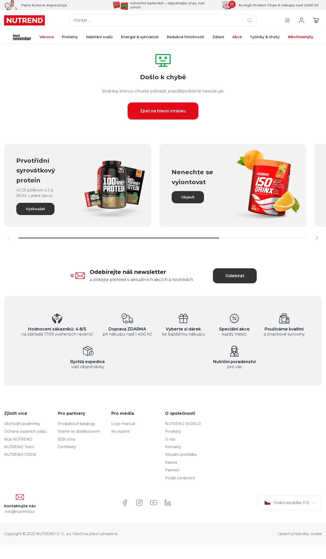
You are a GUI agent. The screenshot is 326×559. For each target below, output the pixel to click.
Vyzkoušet (35, 209)
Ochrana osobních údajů (25, 431)
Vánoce (46, 37)
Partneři (172, 470)
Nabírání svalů (99, 37)
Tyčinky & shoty (265, 37)
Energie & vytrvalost (140, 37)
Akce (237, 37)
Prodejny (173, 431)
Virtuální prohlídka (180, 454)
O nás (170, 439)
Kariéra (171, 462)
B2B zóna (66, 439)
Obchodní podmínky (22, 423)
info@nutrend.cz (20, 511)
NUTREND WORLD (183, 423)
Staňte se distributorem (79, 431)
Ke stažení (120, 431)
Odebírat (234, 275)
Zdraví (218, 37)
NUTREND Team (19, 447)
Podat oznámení (180, 478)
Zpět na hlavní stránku (163, 111)
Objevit (188, 197)
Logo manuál (123, 423)
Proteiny (70, 37)
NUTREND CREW (20, 454)
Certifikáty (67, 447)
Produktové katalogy (76, 423)
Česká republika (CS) (289, 502)
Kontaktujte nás (20, 506)
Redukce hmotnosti (185, 37)
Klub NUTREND (18, 439)
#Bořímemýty (300, 37)
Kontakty (173, 447)
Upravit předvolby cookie (300, 533)
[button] (317, 238)
